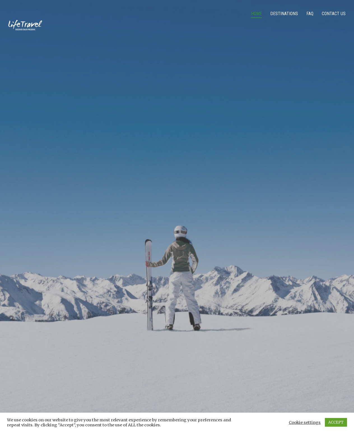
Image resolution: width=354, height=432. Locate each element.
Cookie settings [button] (305, 422)
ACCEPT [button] (336, 422)
